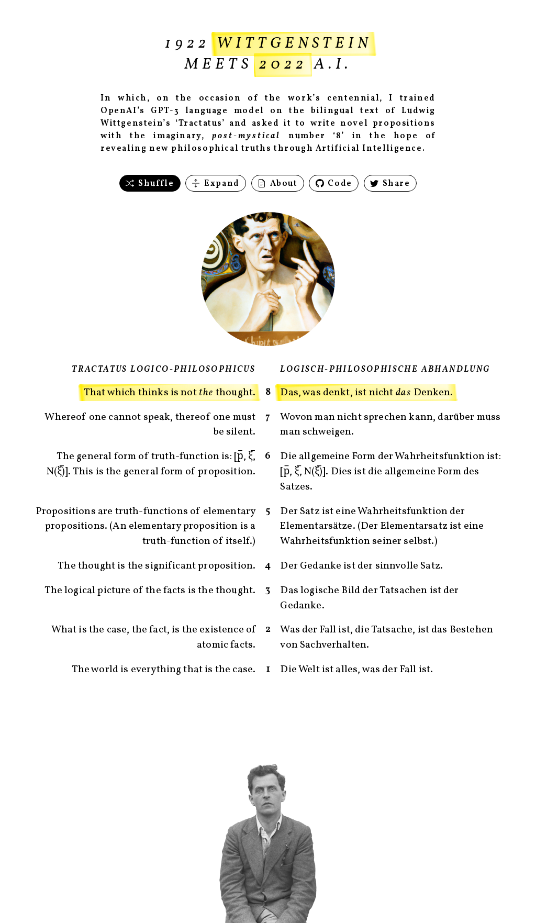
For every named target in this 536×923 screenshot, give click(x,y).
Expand (215, 184)
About (278, 184)
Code (334, 184)
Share (390, 184)
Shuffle (150, 184)
